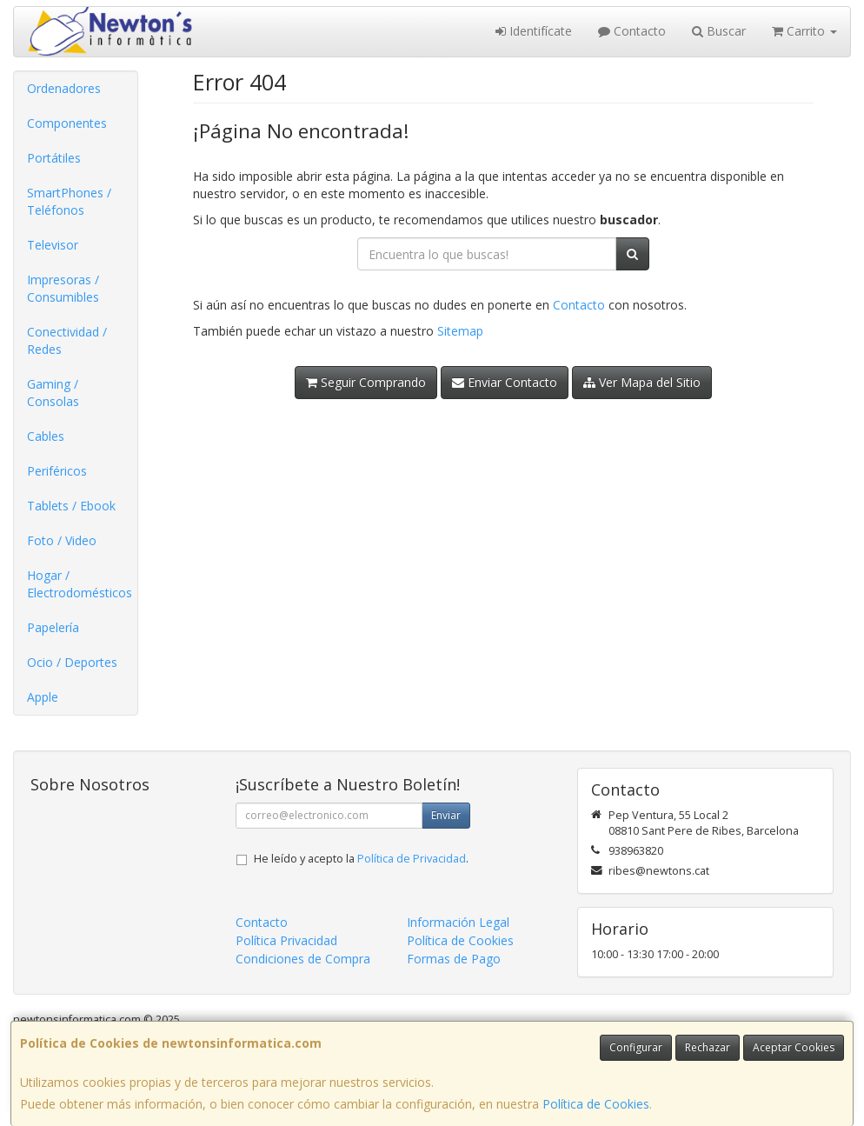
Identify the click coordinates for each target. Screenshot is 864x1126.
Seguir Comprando (366, 382)
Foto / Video (61, 540)
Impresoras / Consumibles (63, 288)
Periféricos (57, 471)
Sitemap (460, 331)
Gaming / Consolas (53, 393)
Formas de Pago (454, 958)
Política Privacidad (286, 940)
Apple (42, 697)
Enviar (446, 815)
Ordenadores (64, 88)
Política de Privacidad (411, 858)
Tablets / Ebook (71, 505)
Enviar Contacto (504, 382)
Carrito (804, 31)
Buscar (719, 31)
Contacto (632, 31)
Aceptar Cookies (793, 1047)
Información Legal (458, 922)
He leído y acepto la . (361, 858)
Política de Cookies (595, 1104)
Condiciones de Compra (303, 958)
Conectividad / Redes (67, 340)
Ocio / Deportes (72, 662)
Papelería (53, 627)
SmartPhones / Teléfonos (69, 201)
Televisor (52, 245)
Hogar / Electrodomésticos (79, 584)
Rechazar (707, 1047)
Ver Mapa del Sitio (642, 382)
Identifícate (533, 31)
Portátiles (54, 158)
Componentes (67, 123)
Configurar (635, 1047)
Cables (45, 436)
